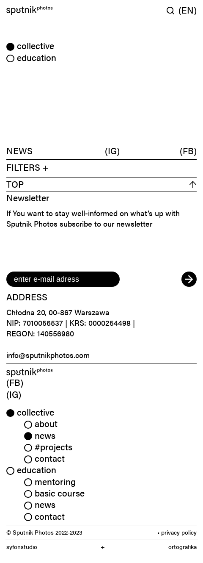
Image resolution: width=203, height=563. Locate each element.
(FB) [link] (14, 382)
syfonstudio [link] (21, 547)
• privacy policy (177, 532)
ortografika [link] (182, 547)
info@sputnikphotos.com (48, 354)
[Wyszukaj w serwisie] (172, 10)
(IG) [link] (13, 394)
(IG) (112, 150)
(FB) (188, 150)
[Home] (52, 10)
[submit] (189, 279)
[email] (63, 279)
